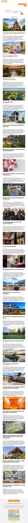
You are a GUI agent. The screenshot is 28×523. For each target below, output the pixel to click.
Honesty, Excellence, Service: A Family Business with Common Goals (14, 462)
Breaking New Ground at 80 (14, 364)
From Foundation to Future (14, 56)
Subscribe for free (22, 4)
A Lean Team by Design (14, 247)
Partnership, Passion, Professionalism (14, 341)
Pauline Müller (4, 128)
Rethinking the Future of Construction (14, 270)
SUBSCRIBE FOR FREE (14, 500)
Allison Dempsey (5, 152)
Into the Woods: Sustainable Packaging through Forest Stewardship (14, 388)
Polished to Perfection (14, 79)
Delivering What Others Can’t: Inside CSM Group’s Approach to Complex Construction (14, 437)
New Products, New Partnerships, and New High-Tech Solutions (14, 412)
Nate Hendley (4, 414)
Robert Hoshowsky (5, 104)
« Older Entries (4, 495)
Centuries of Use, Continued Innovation (14, 33)
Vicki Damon (4, 225)
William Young (4, 295)
